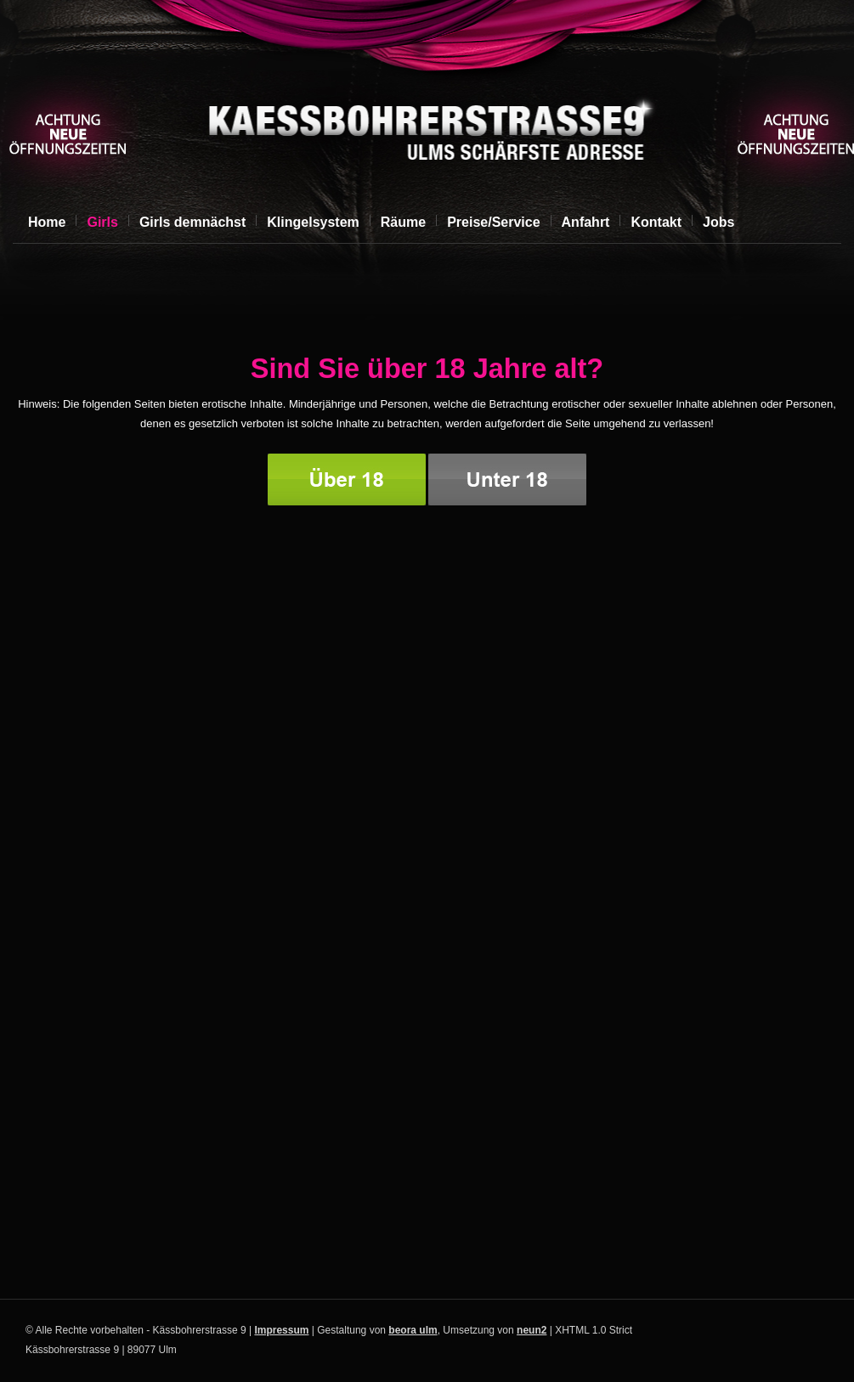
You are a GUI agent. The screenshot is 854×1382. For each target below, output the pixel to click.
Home (46, 222)
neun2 (531, 1330)
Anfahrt (586, 222)
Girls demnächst (192, 222)
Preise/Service (493, 222)
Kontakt (656, 222)
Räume (403, 222)
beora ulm (412, 1330)
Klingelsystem (313, 222)
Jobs (718, 222)
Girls (102, 222)
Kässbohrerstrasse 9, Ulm (425, 132)
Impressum (281, 1330)
